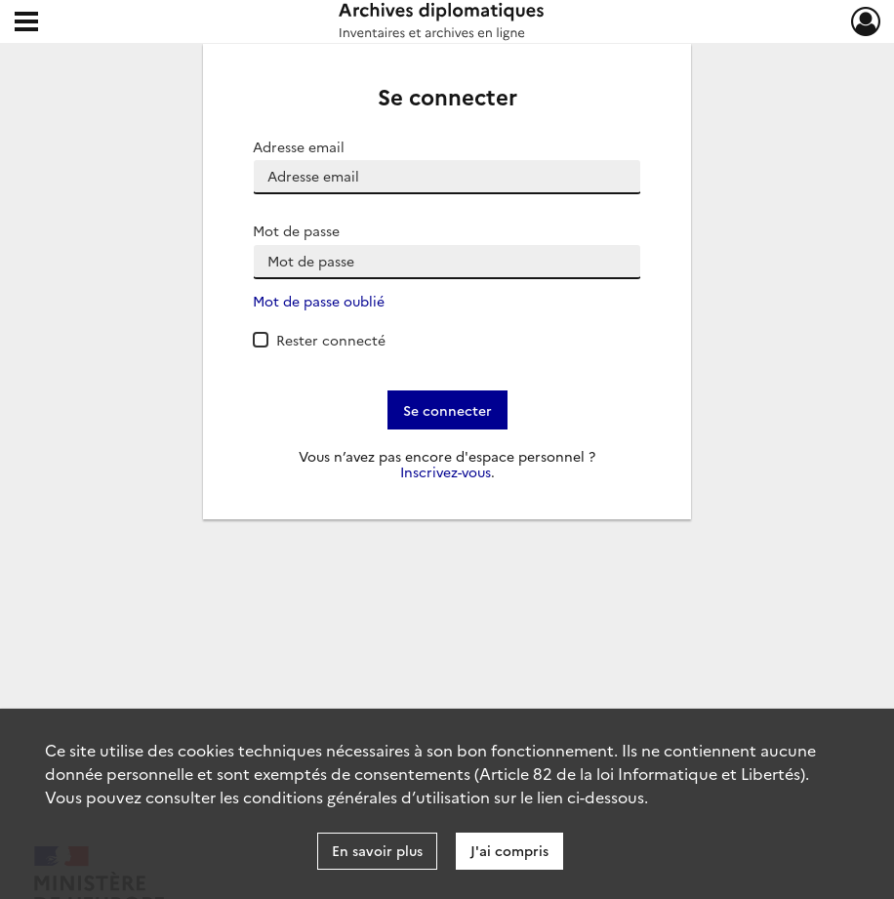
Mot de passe (296, 231)
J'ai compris (509, 850)
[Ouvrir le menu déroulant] (26, 23)
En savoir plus (377, 850)
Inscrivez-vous (445, 472)
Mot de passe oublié (319, 301)
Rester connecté (331, 339)
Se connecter (447, 410)
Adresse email (299, 147)
